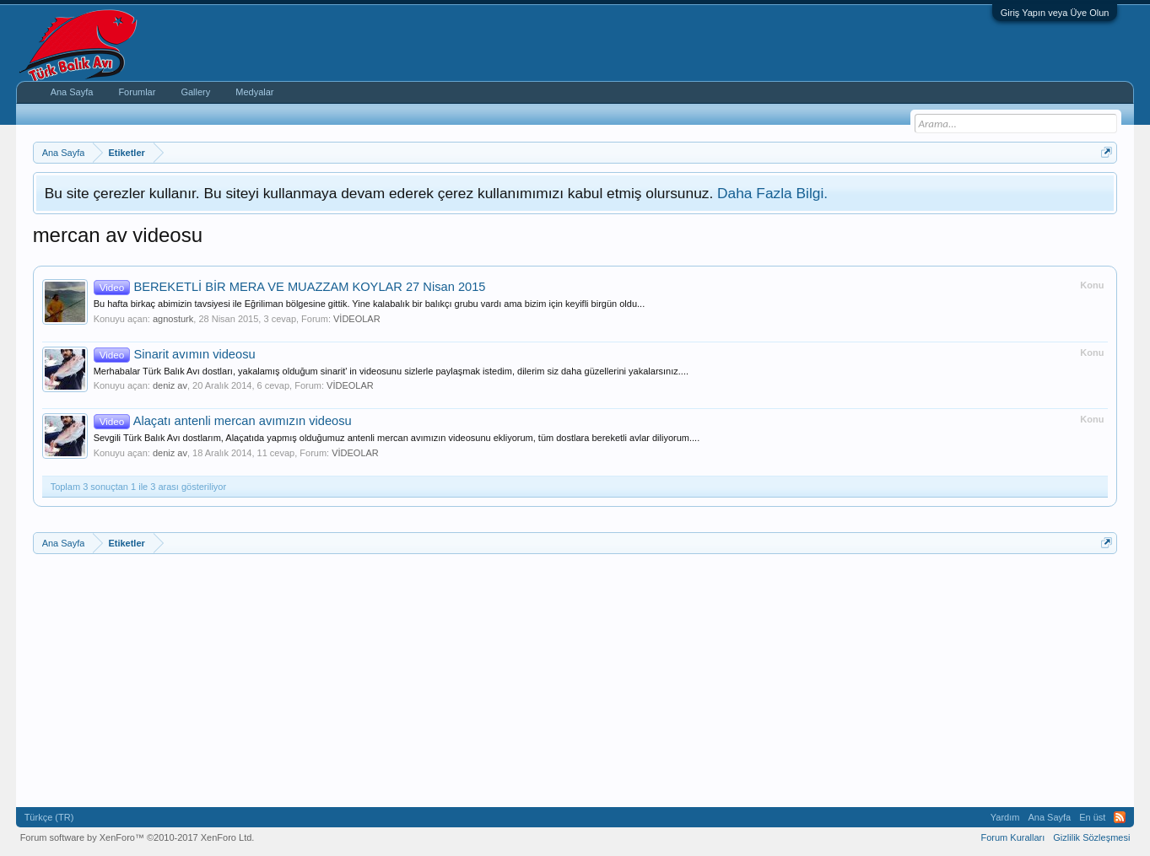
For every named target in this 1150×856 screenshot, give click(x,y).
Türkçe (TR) (49, 817)
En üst (1092, 817)
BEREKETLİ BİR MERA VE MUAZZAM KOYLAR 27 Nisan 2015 (290, 286)
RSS (1120, 817)
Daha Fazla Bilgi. (772, 193)
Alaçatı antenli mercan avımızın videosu (223, 421)
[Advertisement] (539, 681)
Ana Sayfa (72, 92)
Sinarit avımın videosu (175, 354)
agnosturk (173, 319)
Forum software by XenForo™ (137, 837)
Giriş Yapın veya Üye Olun (1055, 13)
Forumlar (136, 92)
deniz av (170, 385)
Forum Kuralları (1013, 837)
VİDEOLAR (357, 319)
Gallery (195, 92)
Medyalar (254, 92)
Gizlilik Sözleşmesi (1091, 837)
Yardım (1005, 817)
